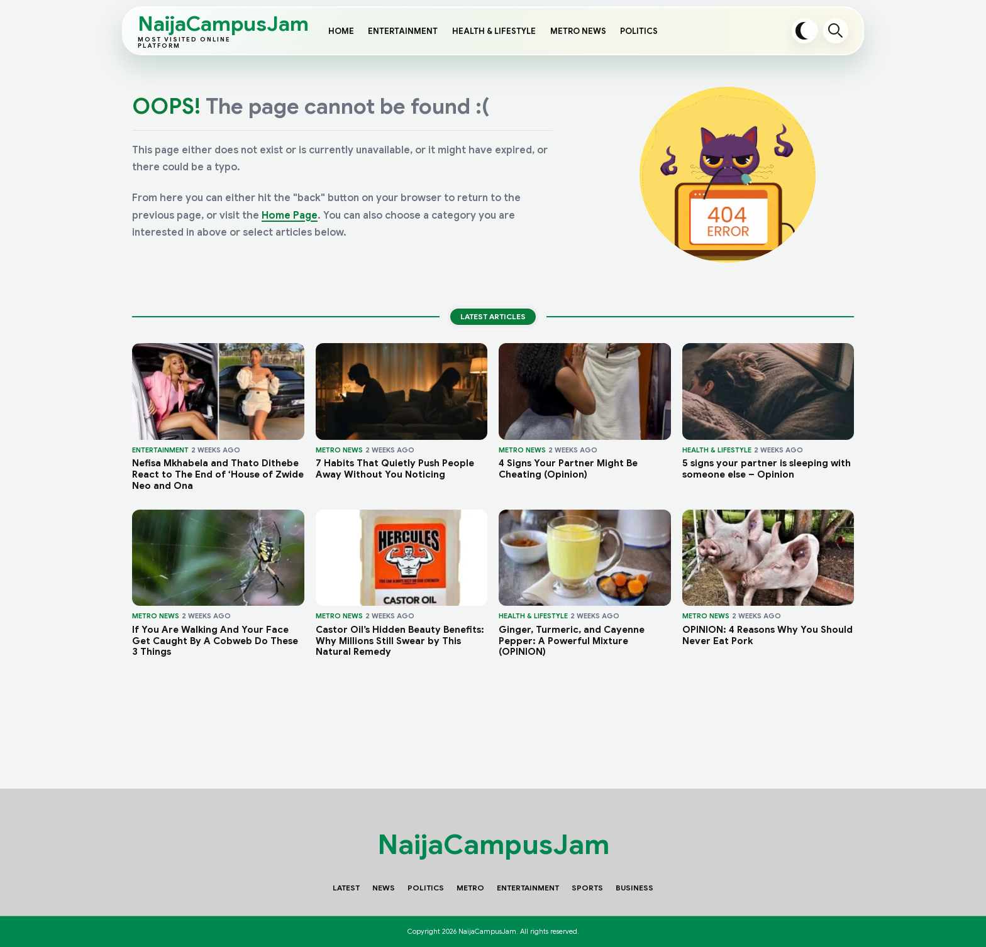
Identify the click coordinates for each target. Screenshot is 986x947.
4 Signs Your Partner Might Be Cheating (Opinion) (568, 469)
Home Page (290, 215)
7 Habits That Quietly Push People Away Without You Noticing (395, 469)
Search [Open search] (835, 30)
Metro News (578, 31)
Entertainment (403, 31)
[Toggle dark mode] (804, 30)
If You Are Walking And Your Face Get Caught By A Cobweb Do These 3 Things (215, 641)
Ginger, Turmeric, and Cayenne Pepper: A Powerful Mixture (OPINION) (572, 641)
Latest (346, 887)
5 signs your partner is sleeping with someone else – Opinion (766, 469)
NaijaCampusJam (197, 31)
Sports (587, 887)
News (383, 887)
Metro (470, 887)
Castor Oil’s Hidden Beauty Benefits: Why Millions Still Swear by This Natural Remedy (400, 641)
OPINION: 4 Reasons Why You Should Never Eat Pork (767, 636)
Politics (639, 31)
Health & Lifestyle (494, 31)
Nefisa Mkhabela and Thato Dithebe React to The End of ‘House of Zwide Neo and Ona (218, 474)
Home (341, 31)
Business (634, 887)
